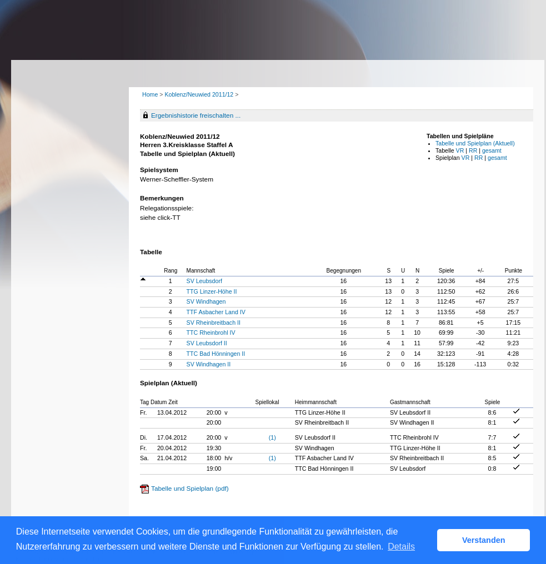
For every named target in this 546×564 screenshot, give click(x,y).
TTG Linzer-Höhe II (212, 291)
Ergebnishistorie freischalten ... (196, 115)
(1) (272, 437)
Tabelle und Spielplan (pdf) (190, 488)
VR (460, 150)
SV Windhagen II (209, 364)
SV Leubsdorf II (207, 343)
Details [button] (401, 546)
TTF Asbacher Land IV (216, 312)
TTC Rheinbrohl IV (211, 332)
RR (473, 150)
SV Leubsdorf (204, 281)
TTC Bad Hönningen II (216, 353)
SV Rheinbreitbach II (214, 322)
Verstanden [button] (483, 540)
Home (150, 94)
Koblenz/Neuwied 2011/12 (199, 94)
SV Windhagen (206, 301)
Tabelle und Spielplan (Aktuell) (475, 143)
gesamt (492, 150)
